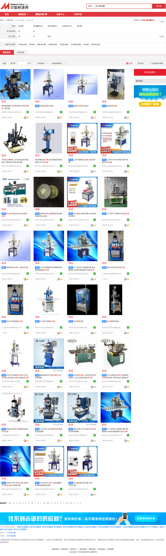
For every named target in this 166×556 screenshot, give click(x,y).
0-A (10, 503)
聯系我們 (64, 549)
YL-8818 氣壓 (47, 321)
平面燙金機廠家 (103, 527)
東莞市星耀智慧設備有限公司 (112, 220)
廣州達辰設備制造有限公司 (12, 220)
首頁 (7, 14)
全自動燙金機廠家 (90, 527)
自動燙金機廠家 (35, 527)
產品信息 (7, 52)
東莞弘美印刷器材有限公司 (78, 166)
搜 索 (158, 6)
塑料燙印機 (95, 44)
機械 (37, 106)
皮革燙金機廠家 (115, 527)
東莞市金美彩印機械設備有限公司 (78, 327)
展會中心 (60, 14)
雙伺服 (78, 321)
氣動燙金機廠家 (23, 527)
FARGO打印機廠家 (20, 529)
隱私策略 (92, 549)
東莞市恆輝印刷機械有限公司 (45, 112)
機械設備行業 (41, 14)
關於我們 (55, 549)
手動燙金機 (22, 44)
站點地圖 (83, 549)
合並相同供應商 (156, 63)
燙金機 (86, 44)
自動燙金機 (52, 44)
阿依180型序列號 (116, 267)
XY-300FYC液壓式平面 (118, 213)
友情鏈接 (110, 549)
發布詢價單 (150, 72)
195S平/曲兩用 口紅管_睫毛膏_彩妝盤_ (15, 377)
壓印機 (31, 44)
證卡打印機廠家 (152, 527)
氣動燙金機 (41, 44)
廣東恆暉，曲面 (17, 267)
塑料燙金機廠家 (68, 527)
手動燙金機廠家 (47, 527)
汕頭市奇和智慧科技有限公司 (12, 381)
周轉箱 (112, 106)
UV (67, 503)
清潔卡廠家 (8, 529)
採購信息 (23, 14)
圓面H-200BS (81, 106)
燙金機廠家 (58, 527)
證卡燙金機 (11, 532)
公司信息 (20, 52)
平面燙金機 (64, 44)
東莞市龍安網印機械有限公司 (45, 381)
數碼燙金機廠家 (140, 527)
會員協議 (101, 549)
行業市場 (78, 14)
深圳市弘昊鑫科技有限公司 (12, 112)
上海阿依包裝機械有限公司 (112, 274)
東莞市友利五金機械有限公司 (45, 327)
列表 (141, 63)
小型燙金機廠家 (127, 527)
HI (32, 503)
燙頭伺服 (113, 321)
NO (48, 503)
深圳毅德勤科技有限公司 (11, 435)
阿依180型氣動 (14, 321)
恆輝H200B (46, 106)
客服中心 (73, 549)
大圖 (129, 63)
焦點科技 (86, 552)
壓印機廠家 (79, 527)
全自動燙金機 (76, 44)
